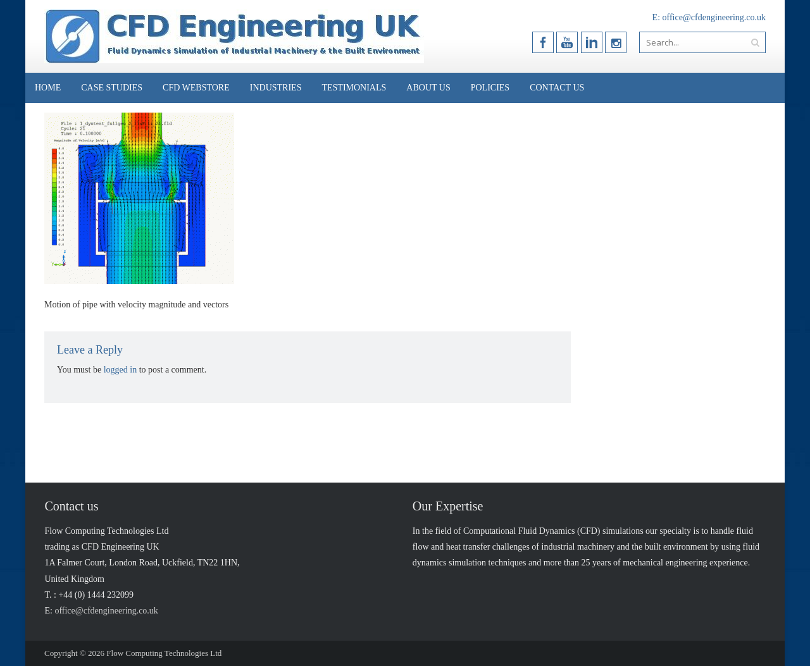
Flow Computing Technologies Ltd (163, 653)
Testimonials (353, 87)
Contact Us (557, 87)
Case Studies (111, 87)
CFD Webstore (196, 87)
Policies (490, 87)
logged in (120, 369)
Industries (276, 87)
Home (48, 87)
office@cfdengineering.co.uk (714, 17)
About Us (428, 87)
